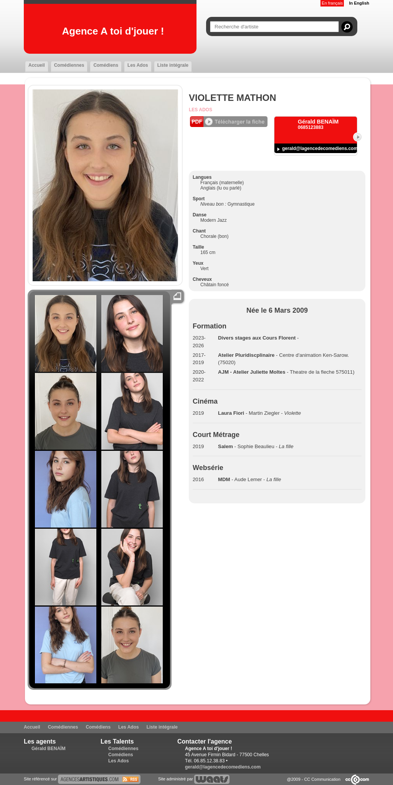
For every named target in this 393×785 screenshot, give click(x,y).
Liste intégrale (172, 65)
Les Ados (137, 65)
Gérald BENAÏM (48, 748)
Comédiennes (69, 65)
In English (359, 3)
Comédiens (105, 65)
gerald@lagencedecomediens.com (320, 148)
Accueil (36, 65)
